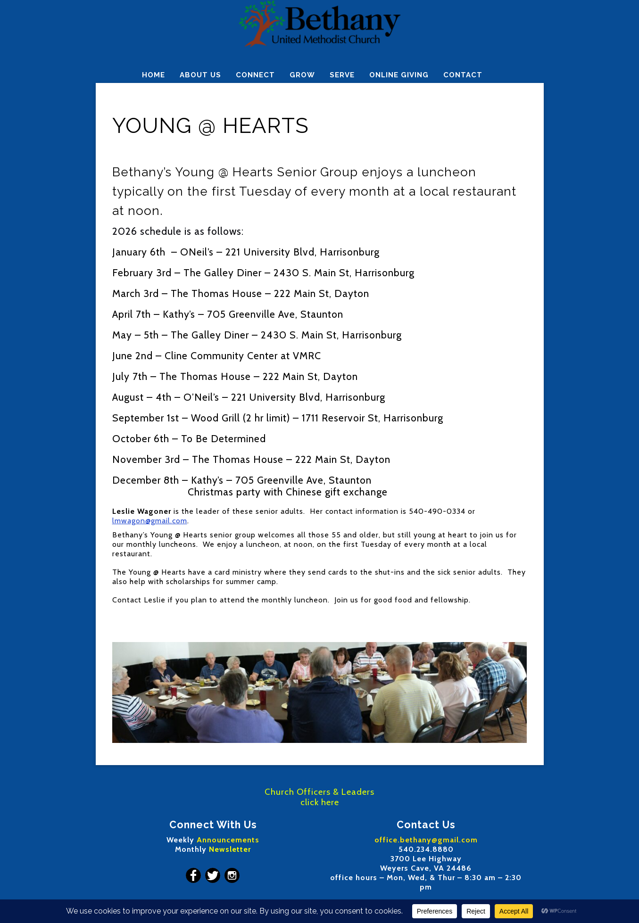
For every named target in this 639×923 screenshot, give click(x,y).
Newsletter (230, 849)
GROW (302, 75)
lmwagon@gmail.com (149, 520)
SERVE (342, 75)
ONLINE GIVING (399, 75)
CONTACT (462, 75)
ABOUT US (200, 75)
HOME (153, 75)
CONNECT (255, 75)
